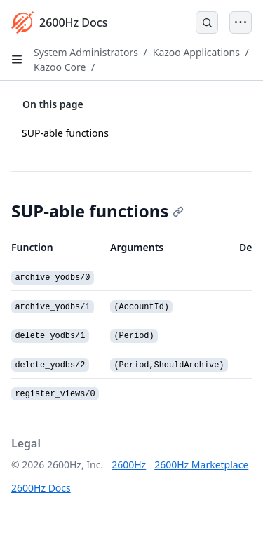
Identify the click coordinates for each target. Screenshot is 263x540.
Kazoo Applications (196, 52)
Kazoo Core (60, 67)
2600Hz (129, 464)
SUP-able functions (65, 133)
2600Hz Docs (41, 487)
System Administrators (86, 52)
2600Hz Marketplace (201, 464)
